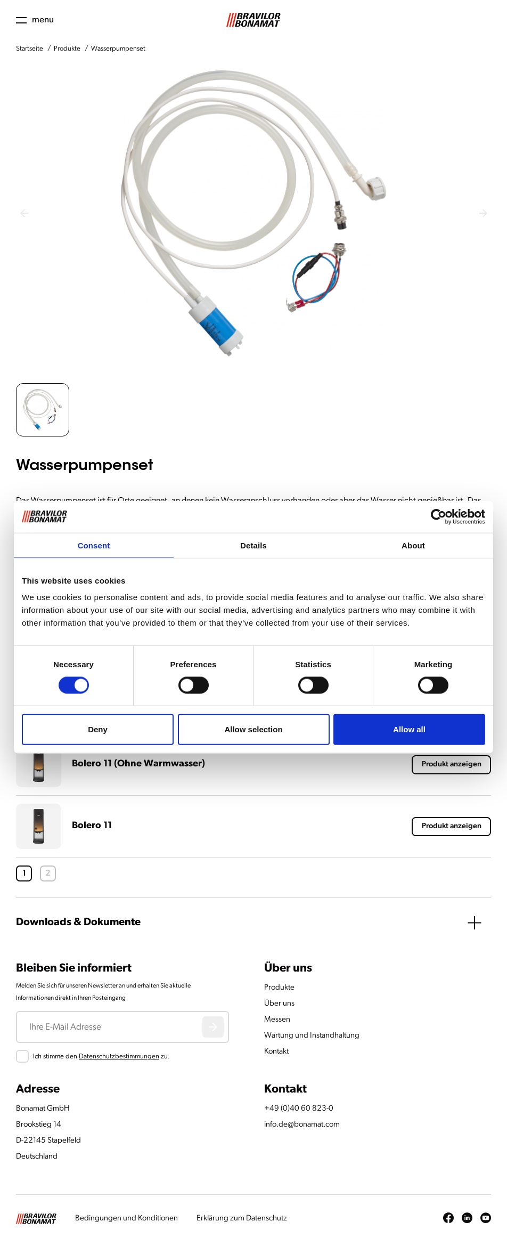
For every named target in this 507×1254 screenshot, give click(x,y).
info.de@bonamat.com (302, 1125)
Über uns (279, 1004)
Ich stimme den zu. (101, 1056)
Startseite (29, 48)
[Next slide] (483, 213)
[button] (42, 409)
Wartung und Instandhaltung (311, 1036)
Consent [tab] (94, 544)
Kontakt (276, 1052)
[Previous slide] (24, 213)
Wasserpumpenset (118, 48)
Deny (98, 729)
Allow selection (253, 729)
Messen (277, 1020)
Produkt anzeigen (451, 764)
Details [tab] (253, 544)
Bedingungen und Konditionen (126, 1219)
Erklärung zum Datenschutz (242, 1219)
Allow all (409, 729)
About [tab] (413, 544)
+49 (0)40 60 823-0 (298, 1109)
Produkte (67, 48)
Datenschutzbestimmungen (119, 1056)
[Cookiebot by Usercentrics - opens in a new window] (438, 516)
